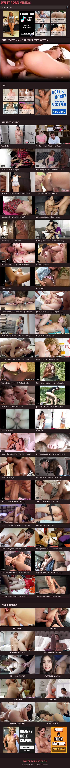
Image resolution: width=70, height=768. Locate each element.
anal (4, 85)
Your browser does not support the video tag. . (35, 62)
